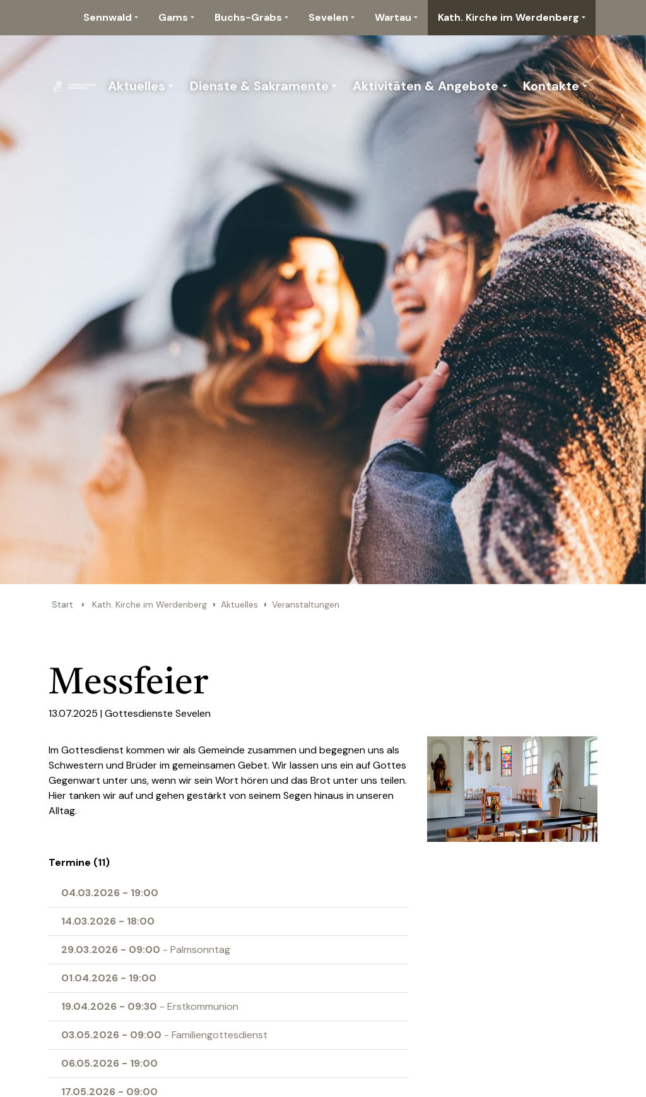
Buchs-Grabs (248, 17)
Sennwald (107, 17)
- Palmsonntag (145, 949)
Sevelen (328, 17)
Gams (173, 17)
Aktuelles (136, 86)
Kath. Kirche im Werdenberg (508, 17)
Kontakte (551, 86)
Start (62, 604)
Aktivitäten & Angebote (425, 86)
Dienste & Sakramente (259, 86)
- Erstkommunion (149, 1006)
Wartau (393, 17)
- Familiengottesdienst (164, 1034)
